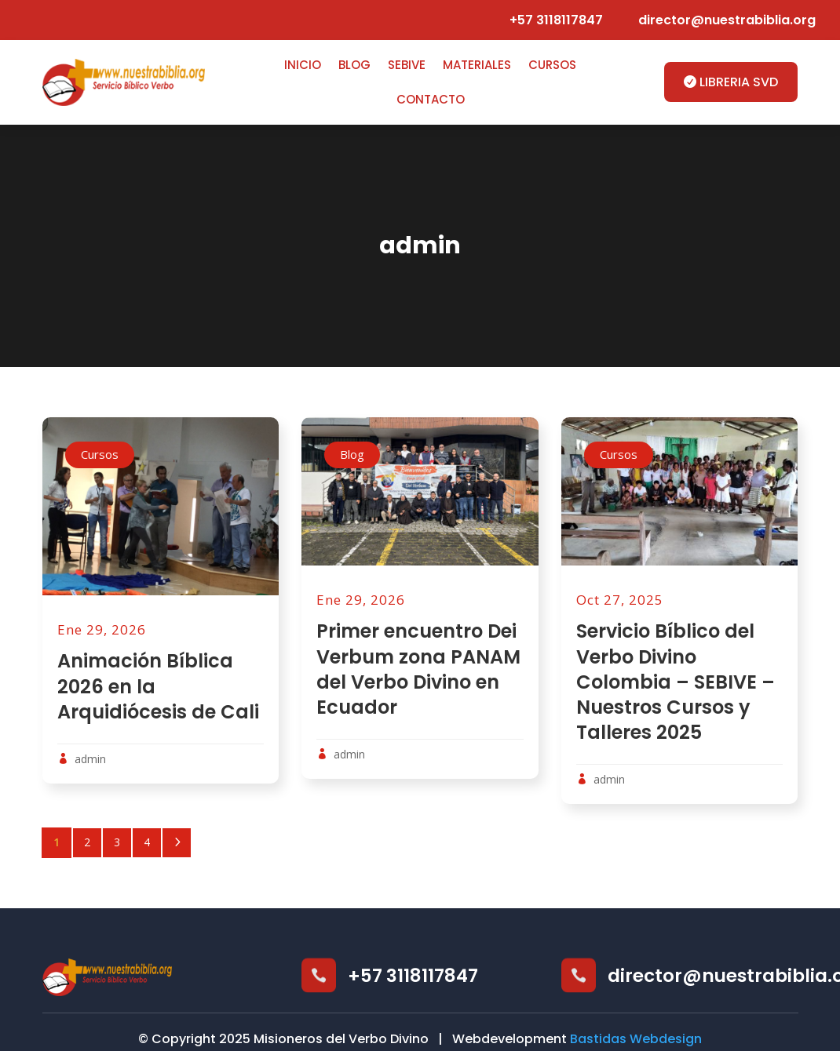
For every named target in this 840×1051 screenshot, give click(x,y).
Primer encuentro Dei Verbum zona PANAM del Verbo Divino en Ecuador (418, 669)
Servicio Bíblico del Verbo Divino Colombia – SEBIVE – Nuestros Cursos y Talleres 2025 (675, 681)
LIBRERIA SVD (738, 82)
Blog (354, 64)
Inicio (302, 64)
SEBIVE (406, 64)
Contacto (430, 99)
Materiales (477, 64)
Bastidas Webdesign (636, 1039)
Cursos (552, 64)
